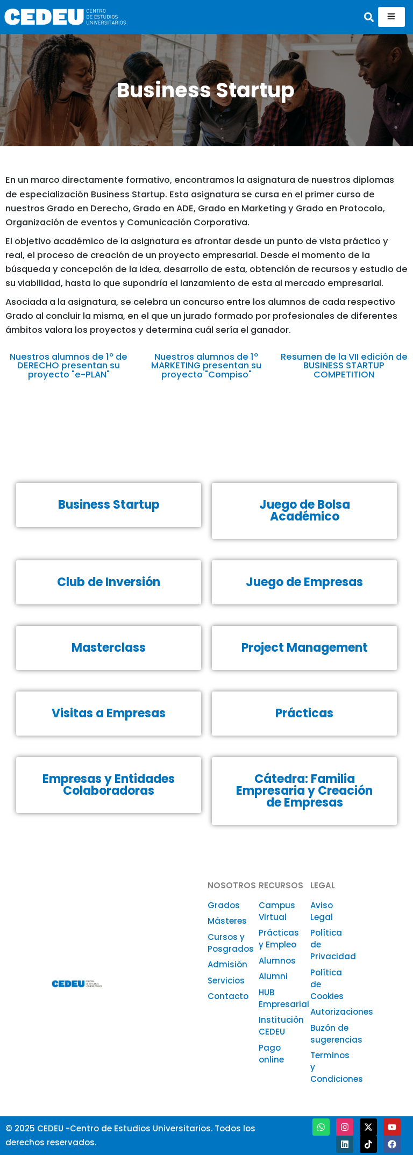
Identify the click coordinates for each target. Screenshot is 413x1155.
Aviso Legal (321, 911)
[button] (369, 17)
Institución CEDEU (281, 1025)
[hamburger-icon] (391, 17)
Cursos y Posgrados (231, 942)
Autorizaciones (341, 1011)
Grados (224, 905)
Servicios (226, 980)
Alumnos (277, 960)
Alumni (273, 976)
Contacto (228, 996)
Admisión (227, 964)
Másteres (227, 920)
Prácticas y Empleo (279, 938)
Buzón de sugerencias (336, 1033)
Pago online (271, 1053)
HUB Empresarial (284, 998)
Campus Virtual (277, 911)
